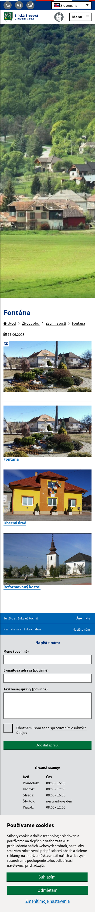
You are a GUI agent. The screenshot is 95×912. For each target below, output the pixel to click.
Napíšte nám (81, 629)
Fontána (78, 323)
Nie (88, 618)
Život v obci (31, 323)
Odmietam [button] (47, 890)
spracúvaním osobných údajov (51, 730)
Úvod (9, 323)
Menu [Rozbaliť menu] (80, 16)
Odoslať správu (47, 745)
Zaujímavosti (56, 323)
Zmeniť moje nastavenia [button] (47, 901)
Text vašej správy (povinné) (25, 689)
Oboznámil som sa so (51, 730)
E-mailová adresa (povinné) (26, 670)
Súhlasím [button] (47, 877)
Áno (79, 618)
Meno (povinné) (16, 651)
